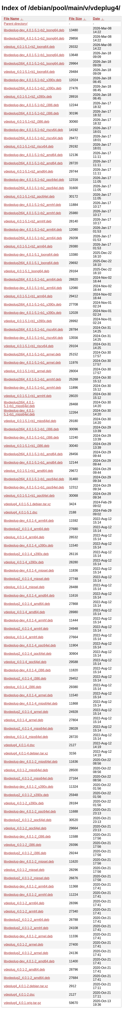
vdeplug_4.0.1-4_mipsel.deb (24, 587)
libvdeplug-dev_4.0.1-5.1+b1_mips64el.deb (19, 412)
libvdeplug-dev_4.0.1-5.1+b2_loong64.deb (34, 30)
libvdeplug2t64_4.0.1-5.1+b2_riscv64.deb (33, 138)
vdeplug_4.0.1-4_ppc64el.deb (25, 662)
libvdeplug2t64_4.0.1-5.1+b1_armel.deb (32, 354)
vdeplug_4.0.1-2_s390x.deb (24, 803)
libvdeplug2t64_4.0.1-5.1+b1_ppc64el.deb (34, 479)
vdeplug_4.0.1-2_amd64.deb (24, 969)
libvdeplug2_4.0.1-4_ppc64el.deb (27, 653)
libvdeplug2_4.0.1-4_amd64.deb (27, 604)
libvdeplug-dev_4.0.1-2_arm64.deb (29, 886)
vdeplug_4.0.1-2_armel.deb (23, 944)
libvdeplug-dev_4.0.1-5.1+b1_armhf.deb (32, 387)
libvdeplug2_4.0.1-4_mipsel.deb (26, 578)
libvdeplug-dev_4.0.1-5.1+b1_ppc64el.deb (34, 487)
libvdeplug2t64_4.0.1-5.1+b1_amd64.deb (33, 454)
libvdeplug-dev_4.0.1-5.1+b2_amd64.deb (33, 155)
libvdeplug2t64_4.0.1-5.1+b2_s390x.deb (32, 88)
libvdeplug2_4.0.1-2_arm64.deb (26, 919)
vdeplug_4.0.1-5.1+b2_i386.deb (26, 121)
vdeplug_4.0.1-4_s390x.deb (24, 562)
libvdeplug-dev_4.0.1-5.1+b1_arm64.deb (33, 288)
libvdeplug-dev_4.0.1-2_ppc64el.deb (30, 811)
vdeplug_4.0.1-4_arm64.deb (24, 537)
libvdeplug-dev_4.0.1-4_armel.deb (28, 695)
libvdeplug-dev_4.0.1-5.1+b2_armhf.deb (32, 204)
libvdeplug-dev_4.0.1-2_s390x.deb (28, 786)
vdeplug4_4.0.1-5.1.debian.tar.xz (27, 504)
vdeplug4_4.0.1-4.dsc (19, 745)
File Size (75, 18)
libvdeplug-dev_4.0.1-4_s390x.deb (28, 545)
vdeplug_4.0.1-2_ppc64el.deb (25, 828)
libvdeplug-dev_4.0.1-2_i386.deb (27, 836)
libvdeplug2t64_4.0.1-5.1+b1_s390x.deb (32, 304)
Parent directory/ (15, 23)
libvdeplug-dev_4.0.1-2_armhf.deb (28, 894)
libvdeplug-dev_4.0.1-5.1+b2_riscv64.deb (33, 130)
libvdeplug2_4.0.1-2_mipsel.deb (26, 878)
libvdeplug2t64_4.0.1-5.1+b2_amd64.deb (33, 163)
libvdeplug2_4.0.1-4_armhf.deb (26, 628)
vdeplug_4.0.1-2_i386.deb (22, 845)
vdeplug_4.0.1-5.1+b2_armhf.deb (27, 221)
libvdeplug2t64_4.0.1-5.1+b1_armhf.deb (32, 379)
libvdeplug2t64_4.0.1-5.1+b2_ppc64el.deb (34, 188)
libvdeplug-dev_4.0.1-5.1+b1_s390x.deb (32, 312)
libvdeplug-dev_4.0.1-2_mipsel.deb (29, 861)
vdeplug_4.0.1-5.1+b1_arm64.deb (28, 296)
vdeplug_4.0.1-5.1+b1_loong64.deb (29, 71)
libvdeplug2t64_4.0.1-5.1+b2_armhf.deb (32, 213)
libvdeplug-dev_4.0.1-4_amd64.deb (29, 595)
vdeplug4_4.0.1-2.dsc (19, 994)
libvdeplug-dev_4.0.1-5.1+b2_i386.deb (31, 105)
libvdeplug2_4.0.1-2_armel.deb (26, 953)
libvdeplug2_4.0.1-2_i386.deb (25, 853)
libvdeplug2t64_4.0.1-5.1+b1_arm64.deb (33, 279)
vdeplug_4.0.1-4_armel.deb (23, 720)
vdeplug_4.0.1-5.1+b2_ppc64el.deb (29, 196)
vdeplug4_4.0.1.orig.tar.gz (22, 1003)
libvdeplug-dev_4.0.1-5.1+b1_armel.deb (32, 362)
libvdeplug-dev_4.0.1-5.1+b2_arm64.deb (33, 229)
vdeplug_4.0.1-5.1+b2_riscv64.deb (28, 146)
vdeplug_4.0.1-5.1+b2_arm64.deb (28, 246)
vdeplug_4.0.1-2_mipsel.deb (24, 870)
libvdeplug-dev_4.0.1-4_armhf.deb (28, 620)
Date (96, 18)
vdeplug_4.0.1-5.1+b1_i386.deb (26, 445)
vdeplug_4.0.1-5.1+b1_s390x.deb (28, 321)
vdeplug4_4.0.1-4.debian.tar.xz (26, 753)
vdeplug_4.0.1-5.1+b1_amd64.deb (28, 471)
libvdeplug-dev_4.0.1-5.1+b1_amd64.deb (33, 462)
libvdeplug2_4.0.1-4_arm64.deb (26, 529)
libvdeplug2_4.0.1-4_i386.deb (25, 678)
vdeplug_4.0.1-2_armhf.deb (23, 911)
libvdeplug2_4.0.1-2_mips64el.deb (28, 778)
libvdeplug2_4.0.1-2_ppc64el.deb (27, 820)
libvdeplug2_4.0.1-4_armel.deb (26, 712)
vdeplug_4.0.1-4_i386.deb (22, 687)
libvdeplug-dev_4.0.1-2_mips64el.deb (30, 761)
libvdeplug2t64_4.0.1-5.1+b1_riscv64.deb (33, 329)
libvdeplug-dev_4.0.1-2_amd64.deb (29, 961)
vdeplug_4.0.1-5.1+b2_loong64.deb (29, 46)
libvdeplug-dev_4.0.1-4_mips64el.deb (30, 703)
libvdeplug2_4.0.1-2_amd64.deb (27, 978)
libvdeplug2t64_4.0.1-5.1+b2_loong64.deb (34, 38)
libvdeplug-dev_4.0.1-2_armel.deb (28, 936)
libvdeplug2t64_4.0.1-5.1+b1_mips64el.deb (19, 404)
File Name (11, 18)
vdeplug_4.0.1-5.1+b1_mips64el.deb (30, 421)
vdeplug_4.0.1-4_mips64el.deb (26, 737)
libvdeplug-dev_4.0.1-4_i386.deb (27, 670)
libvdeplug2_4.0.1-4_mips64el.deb (28, 728)
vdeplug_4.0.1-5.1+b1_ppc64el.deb (29, 495)
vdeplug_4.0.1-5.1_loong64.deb (26, 271)
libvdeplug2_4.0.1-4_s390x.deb (26, 554)
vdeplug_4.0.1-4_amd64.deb (24, 612)
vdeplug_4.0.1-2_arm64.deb (24, 903)
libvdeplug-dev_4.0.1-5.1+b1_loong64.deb (34, 55)
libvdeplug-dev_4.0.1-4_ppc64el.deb (30, 645)
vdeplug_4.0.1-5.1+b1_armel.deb (27, 371)
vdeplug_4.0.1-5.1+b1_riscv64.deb (28, 346)
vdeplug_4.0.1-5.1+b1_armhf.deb (27, 396)
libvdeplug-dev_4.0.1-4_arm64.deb (29, 520)
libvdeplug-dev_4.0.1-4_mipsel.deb (29, 570)
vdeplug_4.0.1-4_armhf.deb (23, 637)
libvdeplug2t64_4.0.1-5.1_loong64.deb (31, 263)
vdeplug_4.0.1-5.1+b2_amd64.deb (28, 171)
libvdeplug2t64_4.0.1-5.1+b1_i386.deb (31, 429)
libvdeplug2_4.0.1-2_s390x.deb (26, 795)
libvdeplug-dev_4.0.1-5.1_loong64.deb (31, 254)
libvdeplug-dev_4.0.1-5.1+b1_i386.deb (31, 437)
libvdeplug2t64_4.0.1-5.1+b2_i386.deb (31, 113)
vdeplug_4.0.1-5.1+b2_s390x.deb (28, 96)
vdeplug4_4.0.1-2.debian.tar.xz (26, 986)
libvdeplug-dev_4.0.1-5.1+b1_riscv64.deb (33, 337)
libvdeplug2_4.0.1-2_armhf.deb (26, 928)
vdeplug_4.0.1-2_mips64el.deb (26, 770)
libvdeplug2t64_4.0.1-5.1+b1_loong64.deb (34, 63)
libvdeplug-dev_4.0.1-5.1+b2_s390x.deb (32, 80)
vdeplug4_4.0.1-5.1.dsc (20, 512)
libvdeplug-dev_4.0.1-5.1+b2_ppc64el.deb (34, 179)
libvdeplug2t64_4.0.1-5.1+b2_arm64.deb (33, 238)
